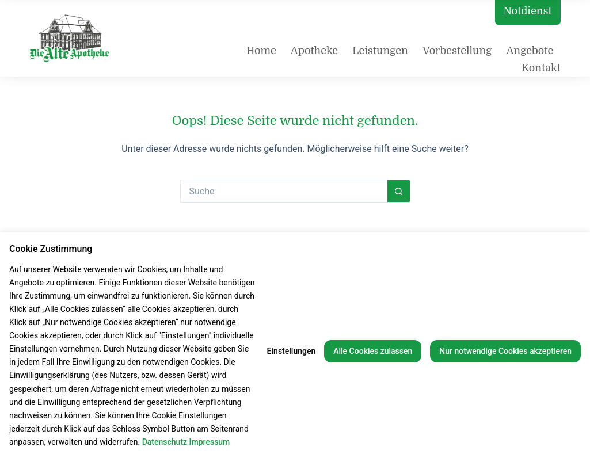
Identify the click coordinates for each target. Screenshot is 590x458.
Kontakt (541, 68)
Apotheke (314, 50)
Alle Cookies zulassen (372, 351)
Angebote (529, 50)
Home (261, 50)
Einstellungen (291, 351)
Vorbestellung (457, 50)
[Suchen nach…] (283, 191)
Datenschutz (164, 441)
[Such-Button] (398, 191)
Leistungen (380, 50)
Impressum (209, 441)
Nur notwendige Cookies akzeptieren (505, 351)
